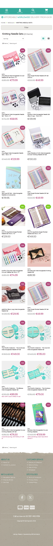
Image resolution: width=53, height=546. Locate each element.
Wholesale (31, 470)
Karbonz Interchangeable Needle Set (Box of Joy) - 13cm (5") (38, 115)
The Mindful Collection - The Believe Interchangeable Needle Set (12, 389)
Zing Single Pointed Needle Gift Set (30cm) (37, 76)
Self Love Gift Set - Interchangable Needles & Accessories (12, 194)
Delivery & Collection (34, 462)
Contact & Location (8, 465)
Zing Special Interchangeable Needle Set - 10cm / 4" (13, 115)
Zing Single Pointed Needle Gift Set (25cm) (37, 310)
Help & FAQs (32, 467)
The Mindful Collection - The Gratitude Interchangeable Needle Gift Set (13, 348)
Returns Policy (32, 465)
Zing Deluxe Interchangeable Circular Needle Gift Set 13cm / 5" (13, 76)
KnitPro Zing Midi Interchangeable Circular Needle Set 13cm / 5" (12, 271)
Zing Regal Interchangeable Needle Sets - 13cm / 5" (12, 153)
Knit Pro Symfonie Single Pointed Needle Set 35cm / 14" (37, 232)
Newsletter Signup (8, 477)
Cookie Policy (32, 482)
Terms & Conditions (34, 477)
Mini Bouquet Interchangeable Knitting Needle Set (39, 271)
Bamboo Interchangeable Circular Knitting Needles (37, 430)
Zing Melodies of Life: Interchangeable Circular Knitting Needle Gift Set (38, 153)
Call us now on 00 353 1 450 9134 (26, 516)
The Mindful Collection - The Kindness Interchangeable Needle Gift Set (38, 389)
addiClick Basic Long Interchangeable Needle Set (13, 310)
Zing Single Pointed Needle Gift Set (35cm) (37, 194)
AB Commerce (35, 534)
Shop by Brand (7, 480)
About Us (5, 462)
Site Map (5, 482)
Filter (26, 27)
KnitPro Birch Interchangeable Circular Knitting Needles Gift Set (13, 430)
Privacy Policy (32, 480)
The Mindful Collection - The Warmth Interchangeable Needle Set (38, 348)
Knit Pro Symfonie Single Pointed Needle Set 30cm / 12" (12, 232)
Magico (20, 534)
